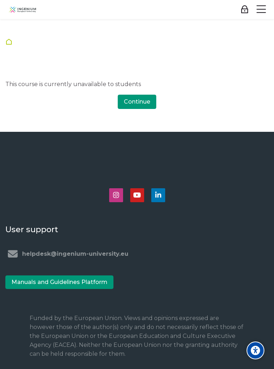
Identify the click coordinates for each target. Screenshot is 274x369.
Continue (137, 101)
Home (10, 42)
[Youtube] (137, 195)
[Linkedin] (158, 195)
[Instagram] (116, 195)
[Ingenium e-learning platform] (22, 9)
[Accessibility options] (255, 350)
